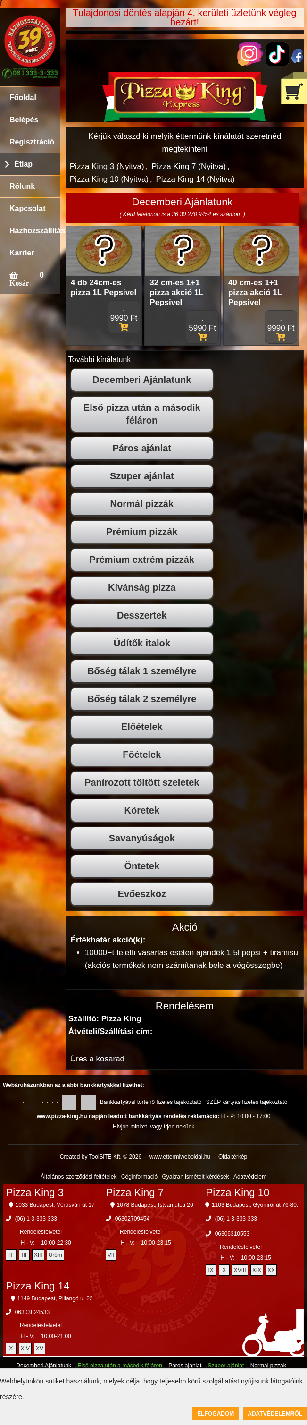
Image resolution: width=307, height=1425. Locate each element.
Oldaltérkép (232, 1157)
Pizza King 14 (38, 1286)
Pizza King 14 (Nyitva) (195, 179)
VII (111, 1255)
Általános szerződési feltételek (78, 1176)
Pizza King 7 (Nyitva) (188, 166)
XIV (25, 1348)
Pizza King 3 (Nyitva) (107, 166)
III (24, 1255)
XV (39, 1348)
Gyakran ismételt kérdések (195, 1176)
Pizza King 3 (35, 1192)
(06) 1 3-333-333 (36, 1218)
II (11, 1255)
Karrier (21, 253)
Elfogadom (215, 1413)
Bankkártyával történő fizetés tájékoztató (150, 1102)
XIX (256, 1270)
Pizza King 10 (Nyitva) (109, 179)
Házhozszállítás (34, 231)
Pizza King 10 (238, 1192)
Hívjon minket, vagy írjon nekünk (153, 1126)
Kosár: (19, 283)
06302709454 (132, 1218)
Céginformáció (139, 1176)
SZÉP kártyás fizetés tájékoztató (247, 1102)
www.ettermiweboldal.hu (179, 1157)
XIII (38, 1255)
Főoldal (22, 97)
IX (210, 1270)
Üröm (55, 1255)
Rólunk (22, 186)
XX (271, 1270)
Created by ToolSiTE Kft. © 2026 (100, 1157)
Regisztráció (31, 142)
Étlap (23, 164)
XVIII (240, 1270)
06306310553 (232, 1233)
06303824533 (32, 1312)
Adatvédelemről (275, 1413)
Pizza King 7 (135, 1192)
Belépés (23, 120)
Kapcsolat (27, 208)
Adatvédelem (249, 1176)
